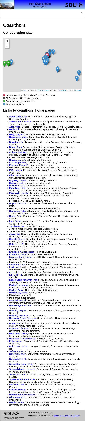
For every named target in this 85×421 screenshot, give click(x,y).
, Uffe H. (18, 180)
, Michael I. (22, 369)
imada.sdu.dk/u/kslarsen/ (67, 416)
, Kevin (17, 354)
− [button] (7, 46)
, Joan (15, 147)
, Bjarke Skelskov (22, 318)
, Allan (16, 142)
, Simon (16, 185)
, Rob (16, 384)
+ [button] (7, 41)
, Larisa (16, 351)
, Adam (15, 341)
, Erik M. (17, 359)
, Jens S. (16, 244)
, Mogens (17, 310)
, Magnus (16, 134)
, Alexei (18, 292)
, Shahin (17, 239)
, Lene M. (19, 193)
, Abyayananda (19, 285)
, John (15, 323)
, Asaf (15, 267)
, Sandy (15, 221)
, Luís (17, 162)
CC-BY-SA (62, 90)
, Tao (14, 234)
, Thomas (18, 328)
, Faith (15, 175)
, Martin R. (18, 165)
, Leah (16, 183)
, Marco (19, 152)
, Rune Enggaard (21, 257)
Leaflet (23, 90)
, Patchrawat (22, 394)
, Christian (18, 254)
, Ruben (18, 211)
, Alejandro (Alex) (24, 280)
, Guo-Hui (15, 274)
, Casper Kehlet (18, 346)
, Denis (18, 333)
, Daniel (16, 290)
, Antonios (20, 121)
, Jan (18, 160)
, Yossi (15, 126)
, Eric (14, 129)
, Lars (17, 226)
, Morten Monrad (22, 338)
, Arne (18, 116)
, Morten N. (18, 315)
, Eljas (22, 379)
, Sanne (16, 402)
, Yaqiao (14, 272)
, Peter (15, 216)
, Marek (15, 170)
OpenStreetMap (42, 90)
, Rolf (17, 188)
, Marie (18, 137)
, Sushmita (17, 203)
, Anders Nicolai (21, 251)
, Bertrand (17, 374)
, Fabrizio (18, 300)
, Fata (17, 264)
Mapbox (78, 90)
